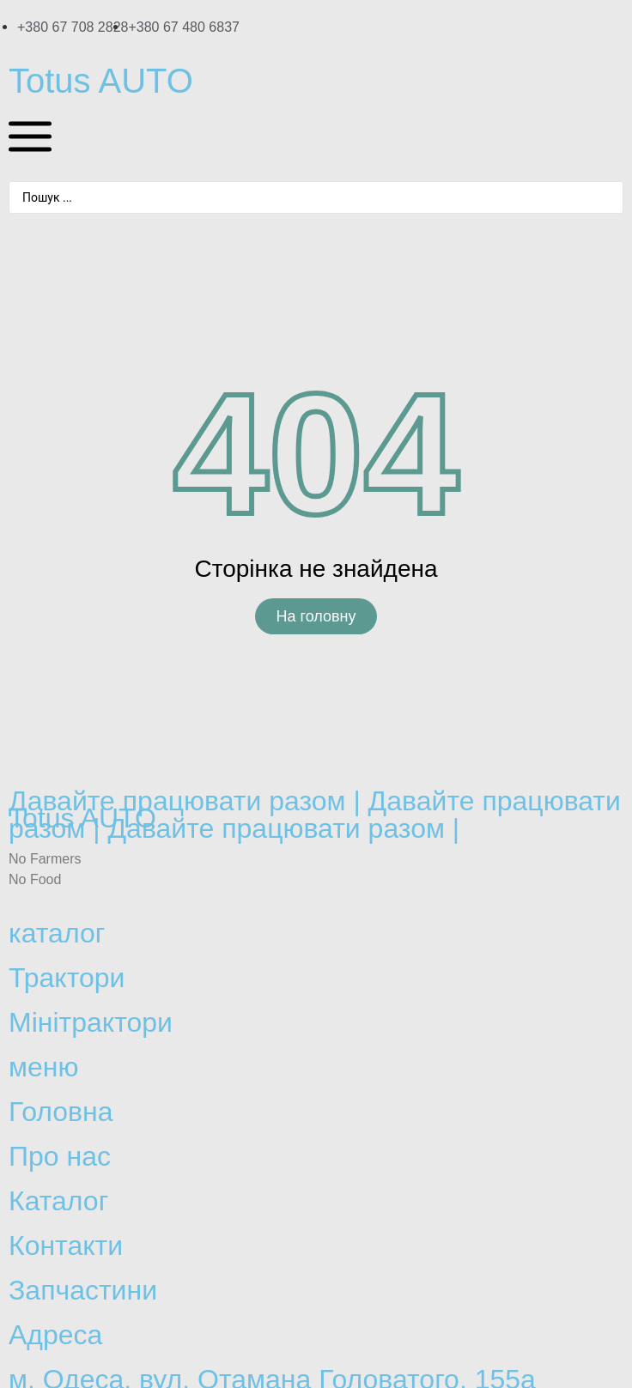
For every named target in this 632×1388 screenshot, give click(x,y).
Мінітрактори (91, 1022)
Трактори (67, 977)
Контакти (66, 1245)
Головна (61, 1111)
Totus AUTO (101, 81)
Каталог (58, 1200)
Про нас (60, 1156)
